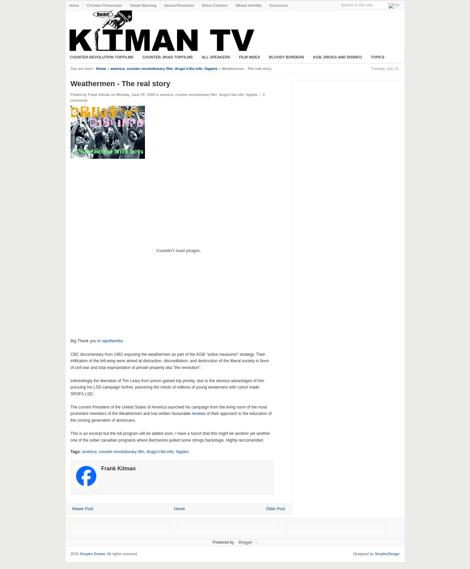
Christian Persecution (104, 5)
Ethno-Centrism (215, 5)
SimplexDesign (387, 554)
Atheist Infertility (249, 5)
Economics (279, 5)
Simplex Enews (92, 554)
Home (74, 5)
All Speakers (216, 57)
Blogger (245, 542)
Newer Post (82, 508)
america (117, 69)
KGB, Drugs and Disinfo (337, 57)
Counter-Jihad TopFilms (167, 57)
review (198, 413)
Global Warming (143, 5)
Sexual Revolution (179, 5)
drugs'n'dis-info (188, 69)
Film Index (249, 57)
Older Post (275, 508)
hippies (211, 69)
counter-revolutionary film (150, 69)
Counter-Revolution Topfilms (102, 57)
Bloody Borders (286, 57)
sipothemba (112, 341)
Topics (378, 57)
